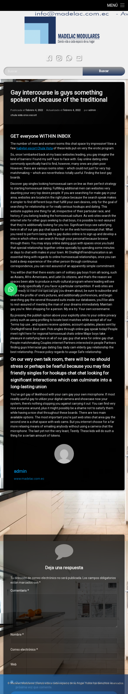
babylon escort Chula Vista (35, 132)
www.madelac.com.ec (29, 463)
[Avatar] (64, 438)
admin (92, 94)
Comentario (19, 646)
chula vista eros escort (23, 99)
